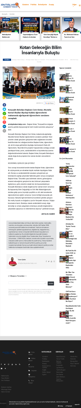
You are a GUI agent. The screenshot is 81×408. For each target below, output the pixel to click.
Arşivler (32, 370)
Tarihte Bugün (60, 370)
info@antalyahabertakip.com (27, 263)
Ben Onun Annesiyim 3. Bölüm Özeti (70, 121)
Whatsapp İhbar (6, 389)
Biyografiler (74, 361)
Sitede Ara (73, 356)
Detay (60, 406)
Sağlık (44, 370)
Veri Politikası (5, 380)
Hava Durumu (60, 356)
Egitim (44, 374)
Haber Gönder (5, 392)
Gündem (25, 5)
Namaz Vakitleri (58, 362)
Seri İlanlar (59, 374)
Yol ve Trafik (60, 359)
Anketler (73, 359)
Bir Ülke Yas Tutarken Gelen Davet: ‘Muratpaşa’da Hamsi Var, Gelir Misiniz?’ (71, 279)
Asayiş (51, 5)
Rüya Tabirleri (74, 363)
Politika (33, 5)
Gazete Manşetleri (59, 380)
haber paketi (4, 405)
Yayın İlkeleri (5, 378)
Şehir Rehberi (60, 377)
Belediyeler (42, 5)
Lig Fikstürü (60, 367)
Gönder (51, 283)
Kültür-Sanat (46, 372)
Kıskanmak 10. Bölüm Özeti (70, 99)
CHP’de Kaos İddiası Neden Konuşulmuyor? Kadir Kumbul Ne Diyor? (72, 296)
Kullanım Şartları (6, 387)
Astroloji (73, 366)
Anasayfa (5, 14)
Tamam (68, 406)
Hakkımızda (5, 376)
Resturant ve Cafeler (46, 366)
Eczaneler (59, 365)
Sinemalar (59, 372)
